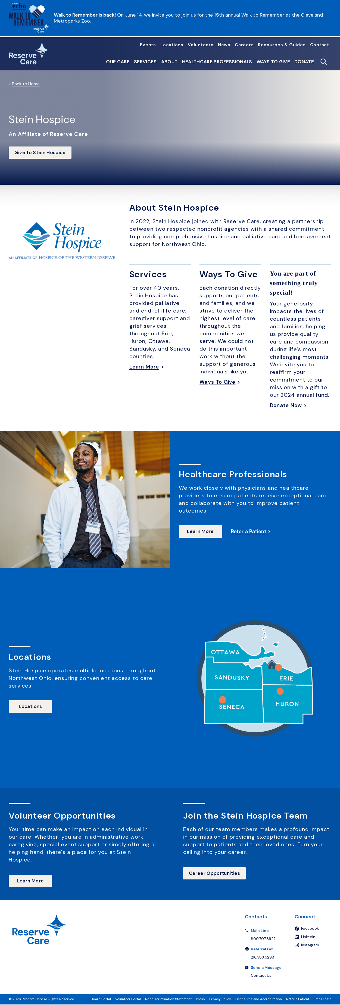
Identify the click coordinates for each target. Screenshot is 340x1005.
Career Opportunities (215, 873)
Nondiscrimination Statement (168, 999)
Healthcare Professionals (217, 62)
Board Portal (101, 999)
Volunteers (201, 45)
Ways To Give (218, 382)
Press (200, 999)
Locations (171, 45)
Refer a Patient (297, 999)
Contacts (256, 917)
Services (145, 62)
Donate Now (287, 405)
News (224, 45)
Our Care (118, 62)
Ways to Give (273, 62)
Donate (304, 62)
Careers (244, 45)
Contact (319, 45)
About (169, 62)
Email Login (322, 999)
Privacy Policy (220, 999)
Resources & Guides (281, 45)
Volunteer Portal (128, 999)
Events (148, 45)
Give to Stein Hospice (41, 152)
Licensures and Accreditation (258, 999)
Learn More (145, 366)
